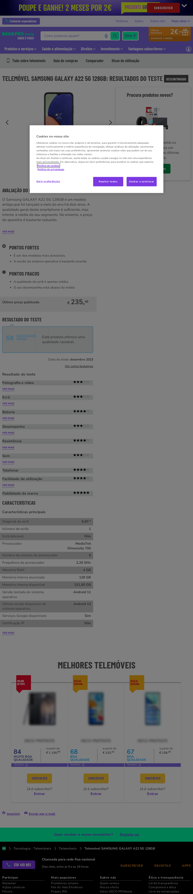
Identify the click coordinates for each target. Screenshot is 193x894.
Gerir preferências (48, 181)
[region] (96, 159)
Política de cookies (48, 165)
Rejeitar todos (108, 181)
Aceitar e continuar (141, 181)
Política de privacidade (50, 169)
